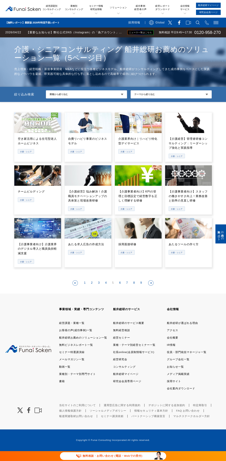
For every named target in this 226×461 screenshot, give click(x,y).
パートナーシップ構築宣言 (148, 425)
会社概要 (172, 347)
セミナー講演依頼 (112, 425)
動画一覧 (64, 376)
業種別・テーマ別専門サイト (77, 383)
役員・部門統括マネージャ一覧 (186, 361)
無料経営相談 (121, 340)
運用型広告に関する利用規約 (122, 415)
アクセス (172, 340)
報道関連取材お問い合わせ (76, 425)
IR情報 (171, 354)
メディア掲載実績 (178, 383)
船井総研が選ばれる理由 (182, 332)
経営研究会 (120, 369)
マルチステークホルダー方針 (191, 425)
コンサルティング (124, 376)
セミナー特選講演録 (72, 361)
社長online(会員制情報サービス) (133, 361)
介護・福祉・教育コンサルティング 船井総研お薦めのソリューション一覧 (97, 41)
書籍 (62, 391)
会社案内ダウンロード (181, 398)
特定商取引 (200, 415)
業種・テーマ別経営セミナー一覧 (134, 354)
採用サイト (174, 391)
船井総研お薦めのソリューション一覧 (83, 347)
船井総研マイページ (125, 383)
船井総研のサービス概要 (128, 332)
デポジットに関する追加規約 (166, 415)
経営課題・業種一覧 (72, 332)
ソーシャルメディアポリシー (108, 420)
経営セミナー (121, 347)
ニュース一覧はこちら (140, 32)
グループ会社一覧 (178, 369)
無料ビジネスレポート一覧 (76, 354)
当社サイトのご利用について (77, 415)
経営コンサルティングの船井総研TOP (26, 41)
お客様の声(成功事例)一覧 (75, 340)
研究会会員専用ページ (127, 391)
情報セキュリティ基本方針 (151, 420)
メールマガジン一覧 (72, 369)
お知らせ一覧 (175, 376)
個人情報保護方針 (70, 420)
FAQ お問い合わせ (188, 420)
